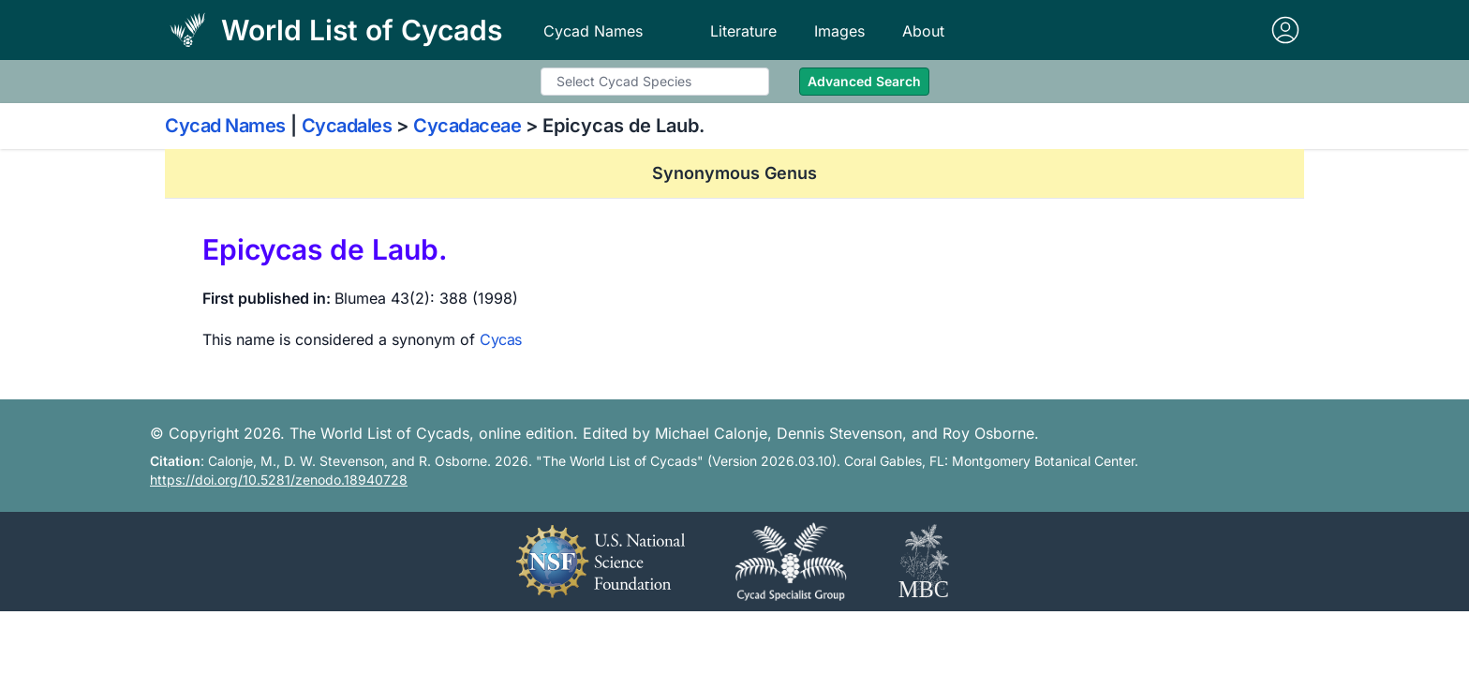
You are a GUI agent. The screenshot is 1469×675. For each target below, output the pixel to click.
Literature (743, 31)
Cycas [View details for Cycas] (501, 339)
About (923, 31)
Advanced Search (864, 81)
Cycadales (347, 125)
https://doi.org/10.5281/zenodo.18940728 (279, 480)
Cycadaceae (467, 125)
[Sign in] (1285, 30)
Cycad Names (593, 31)
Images (839, 31)
